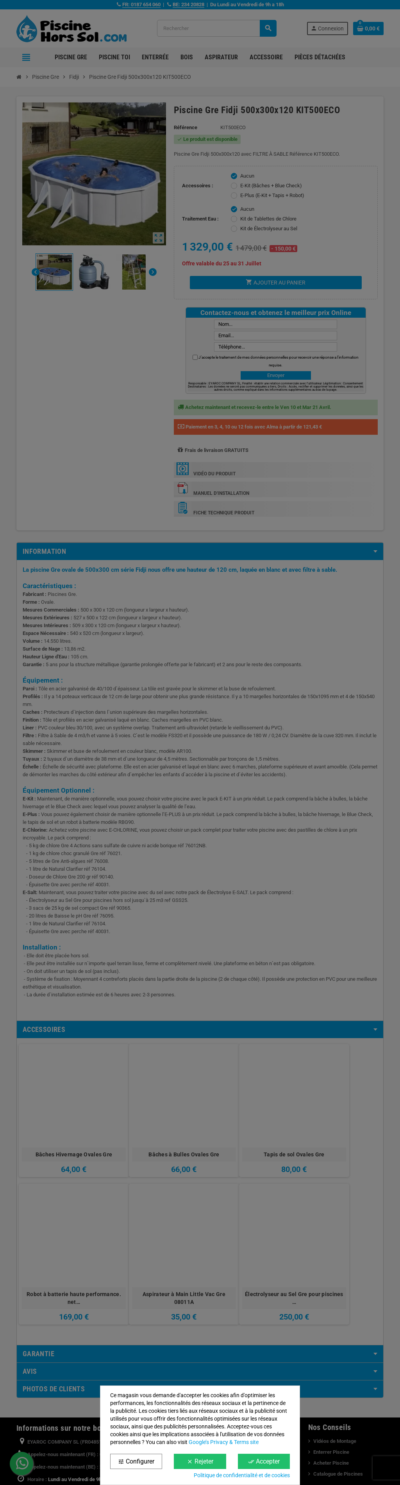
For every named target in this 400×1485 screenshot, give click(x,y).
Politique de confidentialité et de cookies (242, 1475)
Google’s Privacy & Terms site (224, 1442)
